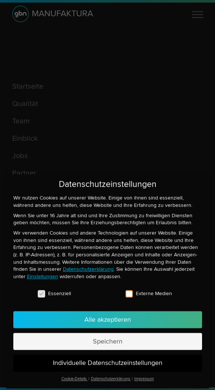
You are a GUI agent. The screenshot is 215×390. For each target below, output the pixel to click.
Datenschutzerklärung (88, 264)
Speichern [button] (107, 336)
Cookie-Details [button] (74, 373)
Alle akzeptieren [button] (107, 314)
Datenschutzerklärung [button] (111, 373)
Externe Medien (148, 287)
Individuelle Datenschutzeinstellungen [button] (107, 358)
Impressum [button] (144, 373)
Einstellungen (42, 271)
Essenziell (54, 287)
